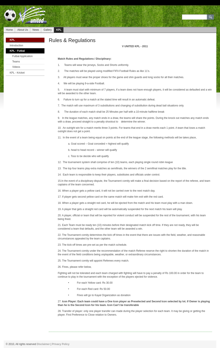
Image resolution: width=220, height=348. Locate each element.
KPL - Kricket (17, 72)
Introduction (16, 45)
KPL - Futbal (17, 50)
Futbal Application (22, 56)
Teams (16, 61)
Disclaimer (43, 344)
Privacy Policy (60, 344)
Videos (16, 66)
